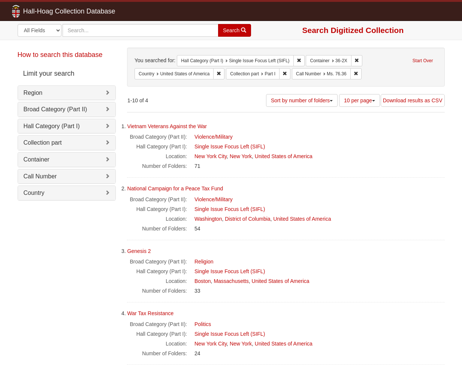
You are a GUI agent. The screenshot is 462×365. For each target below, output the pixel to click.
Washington (208, 219)
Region (33, 93)
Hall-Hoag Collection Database (45, 11)
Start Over (423, 60)
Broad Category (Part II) (55, 109)
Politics (202, 324)
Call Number (40, 176)
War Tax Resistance (150, 313)
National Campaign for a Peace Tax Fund (175, 188)
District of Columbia (247, 219)
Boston (202, 281)
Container (36, 159)
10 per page (359, 100)
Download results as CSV (413, 100)
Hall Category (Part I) (52, 126)
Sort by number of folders (302, 100)
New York (241, 156)
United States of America (283, 156)
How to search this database (60, 54)
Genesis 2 (139, 251)
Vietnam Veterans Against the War (167, 126)
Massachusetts (231, 281)
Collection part (43, 142)
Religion (204, 262)
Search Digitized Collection (353, 30)
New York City (210, 156)
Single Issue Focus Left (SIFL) (229, 147)
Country (34, 193)
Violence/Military (213, 137)
